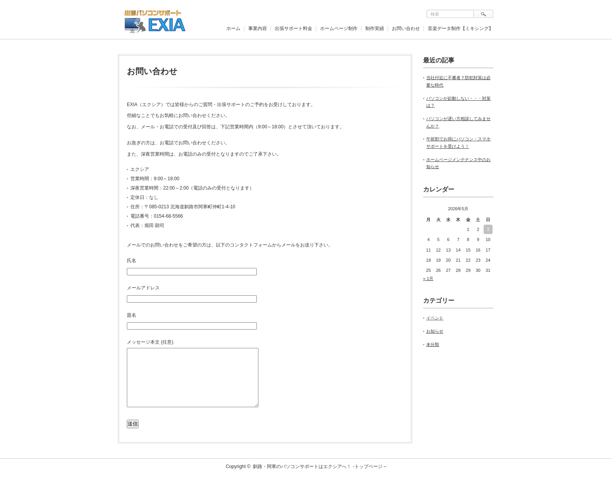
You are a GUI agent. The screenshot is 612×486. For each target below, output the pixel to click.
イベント (434, 318)
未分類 (432, 344)
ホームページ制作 (339, 28)
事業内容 (257, 28)
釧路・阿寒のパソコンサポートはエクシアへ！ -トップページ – (319, 478)
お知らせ (434, 331)
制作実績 (374, 28)
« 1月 (428, 278)
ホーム (233, 28)
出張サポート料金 (293, 28)
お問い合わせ (406, 28)
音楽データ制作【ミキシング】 (460, 28)
